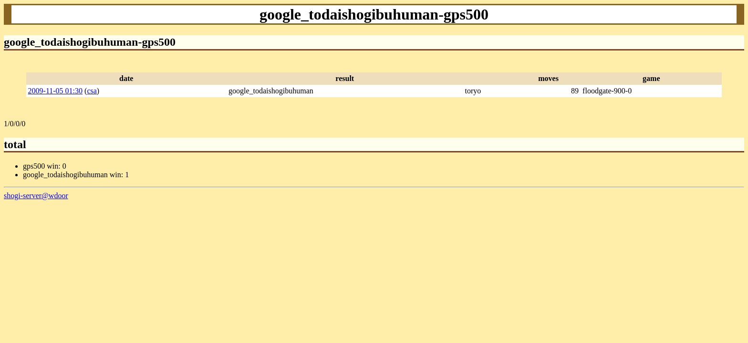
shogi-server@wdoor (36, 196)
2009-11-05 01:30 (55, 91)
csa (91, 91)
